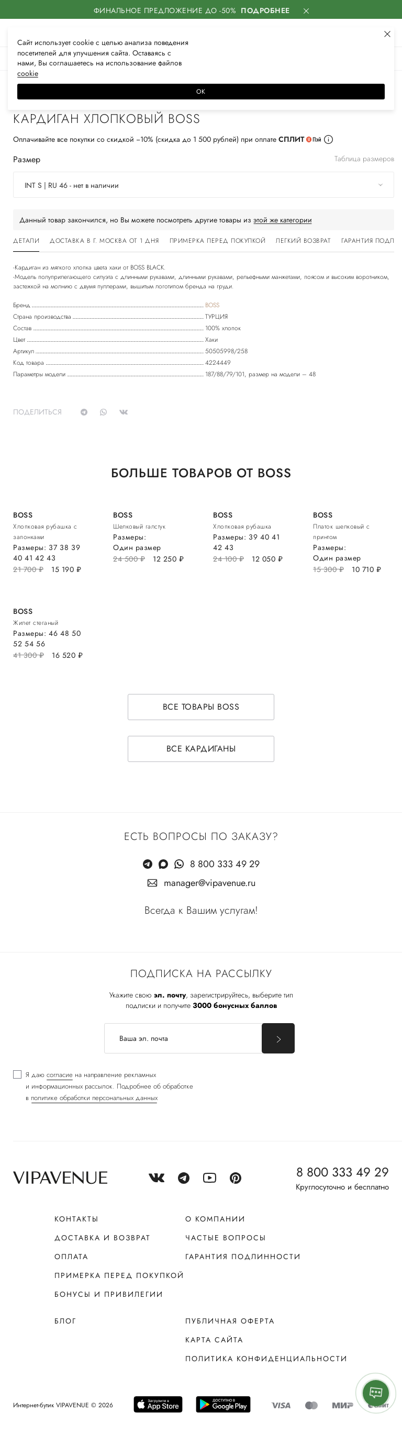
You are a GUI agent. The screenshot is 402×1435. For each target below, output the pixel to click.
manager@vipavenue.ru (209, 883)
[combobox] (203, 185)
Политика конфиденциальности (266, 1358)
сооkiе (27, 73)
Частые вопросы (225, 1237)
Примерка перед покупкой (119, 1275)
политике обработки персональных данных (94, 1098)
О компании (215, 1219)
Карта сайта (214, 1340)
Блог (65, 1321)
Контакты (76, 1219)
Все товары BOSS (201, 707)
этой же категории (282, 220)
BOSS (212, 305)
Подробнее (265, 10)
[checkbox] (103, 1086)
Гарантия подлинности (243, 1256)
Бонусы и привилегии (108, 1294)
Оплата (71, 1256)
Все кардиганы (201, 749)
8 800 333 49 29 (225, 864)
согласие (60, 1075)
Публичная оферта (230, 1321)
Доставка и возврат (102, 1237)
